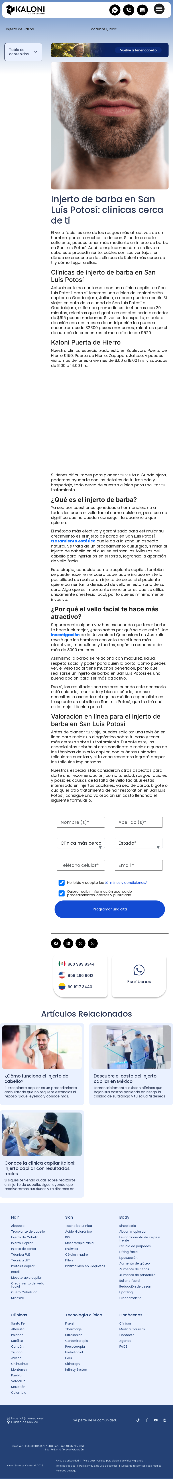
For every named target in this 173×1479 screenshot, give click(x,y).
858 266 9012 (81, 975)
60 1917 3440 (80, 987)
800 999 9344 (81, 964)
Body (124, 1217)
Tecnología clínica (83, 1315)
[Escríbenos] (139, 970)
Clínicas (19, 1315)
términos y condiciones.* (126, 882)
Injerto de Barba (20, 29)
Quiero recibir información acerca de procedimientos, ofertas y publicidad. (99, 893)
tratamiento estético (73, 541)
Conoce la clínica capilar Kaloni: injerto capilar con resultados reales (39, 1168)
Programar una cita (110, 909)
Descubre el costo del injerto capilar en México (125, 1079)
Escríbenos (139, 982)
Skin (69, 1217)
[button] (159, 9)
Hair (15, 1217)
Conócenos (130, 1315)
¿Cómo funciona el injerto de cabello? (36, 1079)
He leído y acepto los (107, 883)
